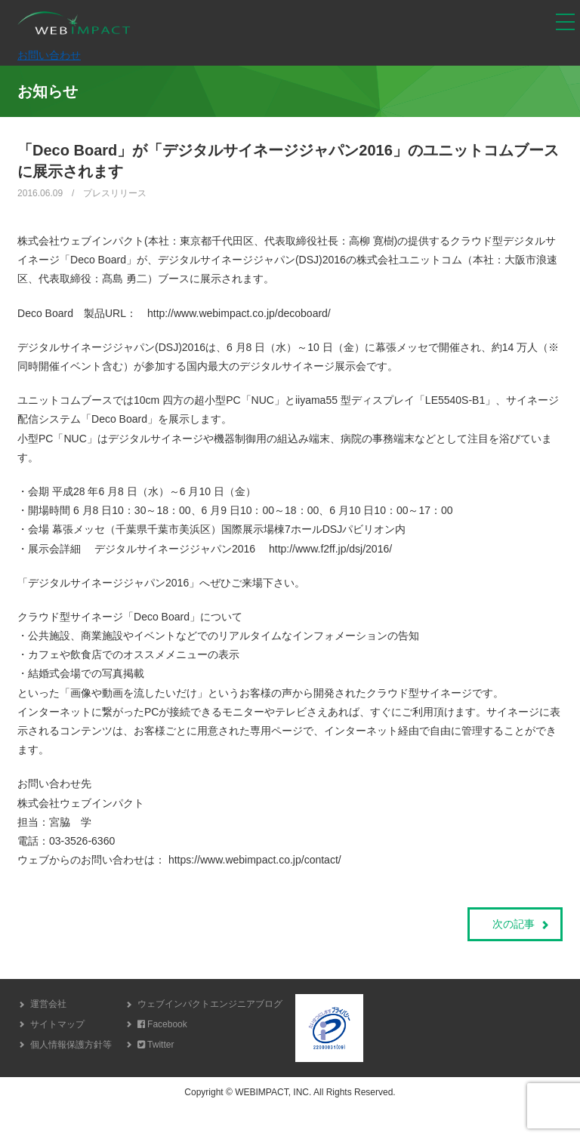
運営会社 (48, 1004)
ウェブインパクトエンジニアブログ (209, 1004)
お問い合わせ (49, 55)
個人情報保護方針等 (71, 1044)
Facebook (162, 1024)
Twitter (155, 1044)
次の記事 (513, 924)
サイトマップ (57, 1024)
